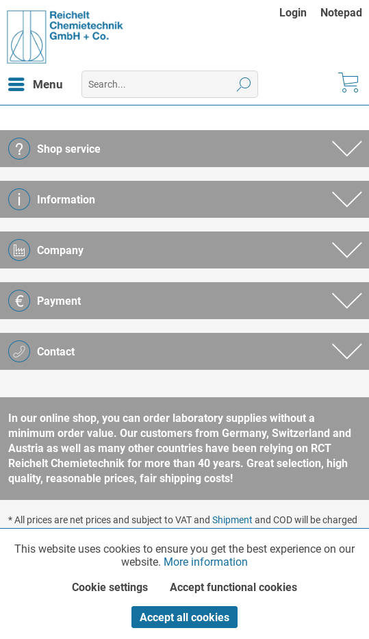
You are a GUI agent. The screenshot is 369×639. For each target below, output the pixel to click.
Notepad (341, 12)
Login (293, 12)
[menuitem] (299, 12)
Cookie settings (110, 587)
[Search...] (170, 84)
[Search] (244, 84)
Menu (35, 82)
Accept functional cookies (233, 587)
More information (206, 561)
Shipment (232, 519)
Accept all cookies (184, 617)
